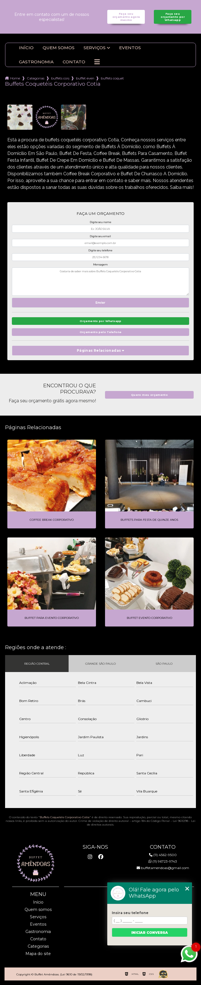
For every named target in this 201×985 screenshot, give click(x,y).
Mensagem (100, 264)
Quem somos (59, 47)
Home (15, 78)
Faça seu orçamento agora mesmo (126, 16)
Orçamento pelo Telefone (101, 332)
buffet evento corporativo (85, 78)
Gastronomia (36, 61)
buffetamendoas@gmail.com (163, 868)
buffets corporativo (60, 78)
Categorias (35, 78)
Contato (74, 61)
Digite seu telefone (100, 250)
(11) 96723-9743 (162, 861)
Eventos (130, 47)
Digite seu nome (100, 222)
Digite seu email (100, 236)
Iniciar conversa (149, 932)
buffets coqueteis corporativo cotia (112, 78)
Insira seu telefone (130, 913)
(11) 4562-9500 (163, 855)
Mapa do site (38, 953)
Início (26, 47)
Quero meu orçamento (149, 394)
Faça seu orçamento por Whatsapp (173, 16)
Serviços (95, 47)
